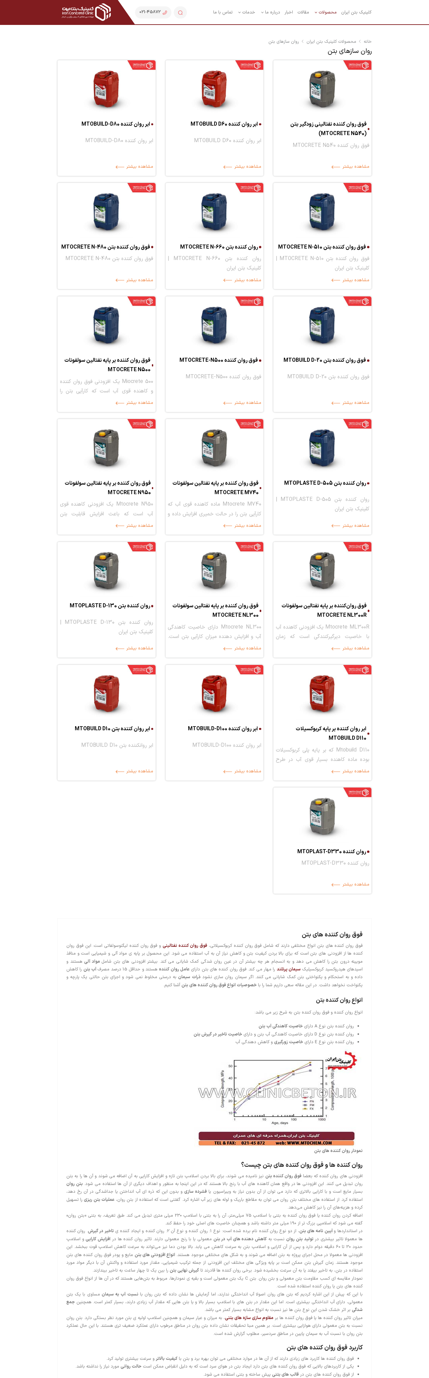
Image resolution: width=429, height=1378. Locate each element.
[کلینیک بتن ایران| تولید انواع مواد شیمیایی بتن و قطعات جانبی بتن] (86, 12)
